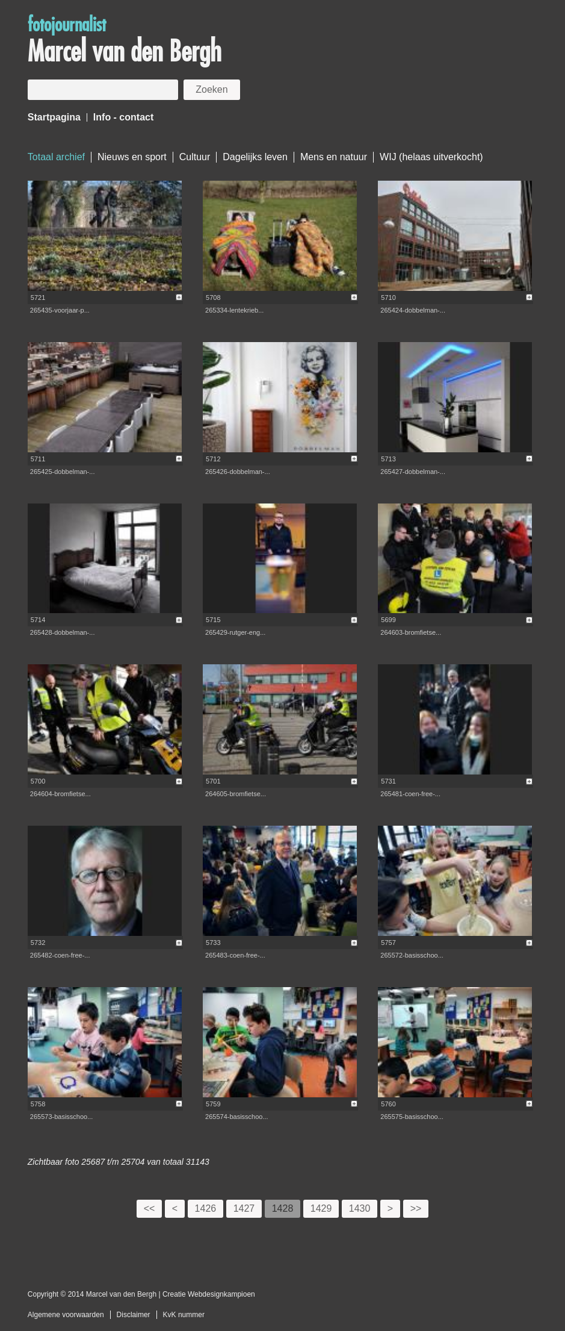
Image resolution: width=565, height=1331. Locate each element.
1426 (206, 1208)
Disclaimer (133, 1315)
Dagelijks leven (255, 157)
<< (149, 1208)
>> (416, 1208)
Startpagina (54, 117)
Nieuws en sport (132, 157)
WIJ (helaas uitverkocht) (431, 157)
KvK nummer (184, 1315)
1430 (360, 1208)
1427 (244, 1208)
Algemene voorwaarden (66, 1315)
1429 (321, 1208)
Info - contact (123, 117)
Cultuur (195, 157)
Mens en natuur (333, 157)
